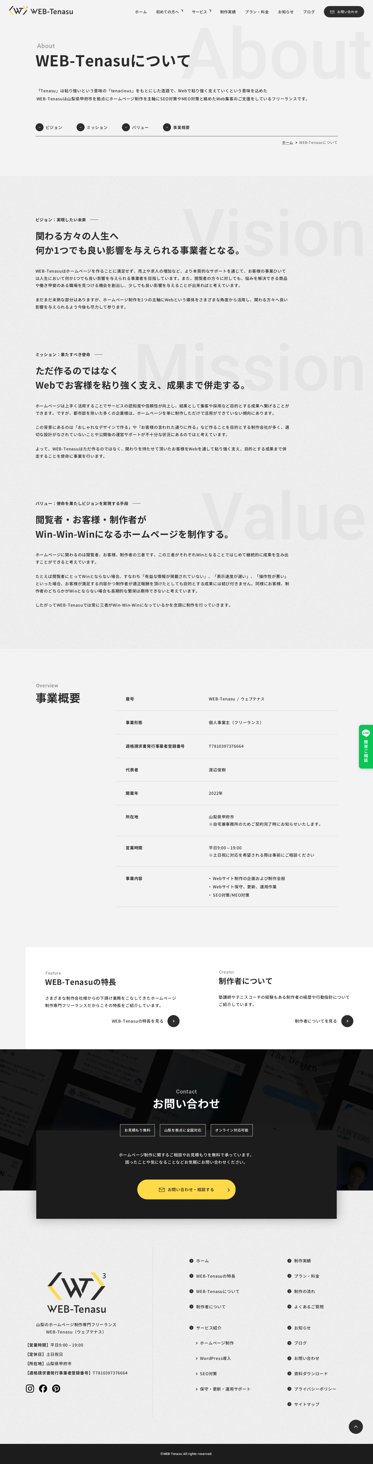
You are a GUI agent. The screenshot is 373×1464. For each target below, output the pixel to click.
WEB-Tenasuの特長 (215, 1276)
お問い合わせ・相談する (191, 1189)
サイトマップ (307, 1404)
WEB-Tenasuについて (318, 142)
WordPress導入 (215, 1358)
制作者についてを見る (316, 1021)
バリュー (140, 127)
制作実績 (228, 11)
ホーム (141, 11)
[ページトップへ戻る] (356, 1427)
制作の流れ (304, 1291)
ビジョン (54, 127)
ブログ (309, 11)
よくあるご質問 (309, 1307)
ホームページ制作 (217, 1343)
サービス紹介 (209, 1328)
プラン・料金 (257, 11)
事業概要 (181, 127)
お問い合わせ (347, 11)
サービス (201, 11)
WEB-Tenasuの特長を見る (138, 1021)
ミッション (97, 127)
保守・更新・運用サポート (225, 1389)
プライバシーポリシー (315, 1389)
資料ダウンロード (311, 1373)
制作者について (211, 1307)
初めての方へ (169, 11)
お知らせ (286, 11)
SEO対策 (208, 1373)
